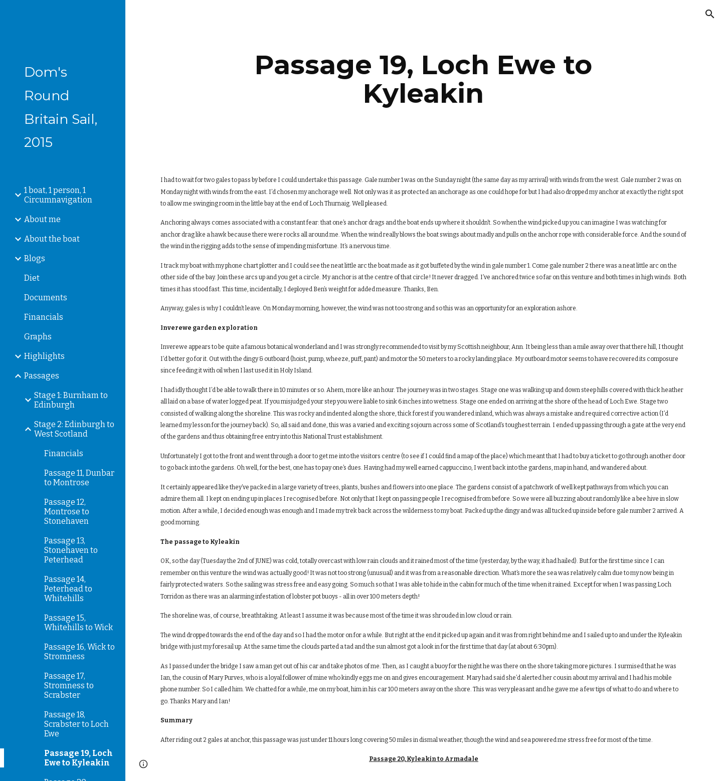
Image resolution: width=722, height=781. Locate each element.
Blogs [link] (34, 258)
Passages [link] (41, 375)
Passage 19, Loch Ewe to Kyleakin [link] (78, 757)
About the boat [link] (52, 239)
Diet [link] (32, 278)
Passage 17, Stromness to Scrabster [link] (69, 685)
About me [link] (42, 219)
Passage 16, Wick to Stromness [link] (79, 651)
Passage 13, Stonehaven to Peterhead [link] (71, 550)
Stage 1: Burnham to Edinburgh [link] (71, 400)
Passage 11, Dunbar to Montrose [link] (79, 477)
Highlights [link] (44, 356)
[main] (424, 79)
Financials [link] (43, 317)
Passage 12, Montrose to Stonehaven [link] (66, 511)
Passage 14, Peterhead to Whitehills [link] (68, 588)
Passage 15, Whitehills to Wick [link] (78, 622)
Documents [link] (45, 297)
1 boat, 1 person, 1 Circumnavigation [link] (58, 195)
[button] (710, 14)
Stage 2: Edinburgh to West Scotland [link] (74, 429)
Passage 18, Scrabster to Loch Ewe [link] (76, 724)
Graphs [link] (38, 336)
